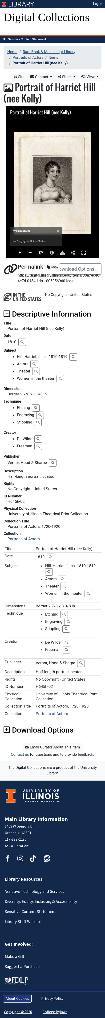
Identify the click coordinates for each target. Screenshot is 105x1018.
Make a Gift (14, 957)
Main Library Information (36, 819)
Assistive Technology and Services (34, 891)
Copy (52, 267)
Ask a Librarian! (17, 846)
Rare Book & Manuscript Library (49, 52)
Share (65, 77)
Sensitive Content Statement (27, 39)
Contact (39, 77)
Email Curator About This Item (52, 747)
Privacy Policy (52, 998)
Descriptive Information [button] (47, 314)
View (88, 77)
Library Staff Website (23, 922)
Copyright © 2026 (18, 1011)
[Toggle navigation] (10, 30)
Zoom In (20, 252)
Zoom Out (30, 252)
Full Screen (83, 252)
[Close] (58, 231)
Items (53, 57)
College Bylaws (55, 1011)
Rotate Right (41, 252)
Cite (19, 77)
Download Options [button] (38, 730)
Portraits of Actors (28, 57)
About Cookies (17, 998)
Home (12, 52)
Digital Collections (46, 17)
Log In (97, 4)
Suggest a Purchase (22, 967)
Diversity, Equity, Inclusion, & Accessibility (41, 902)
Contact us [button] (20, 754)
